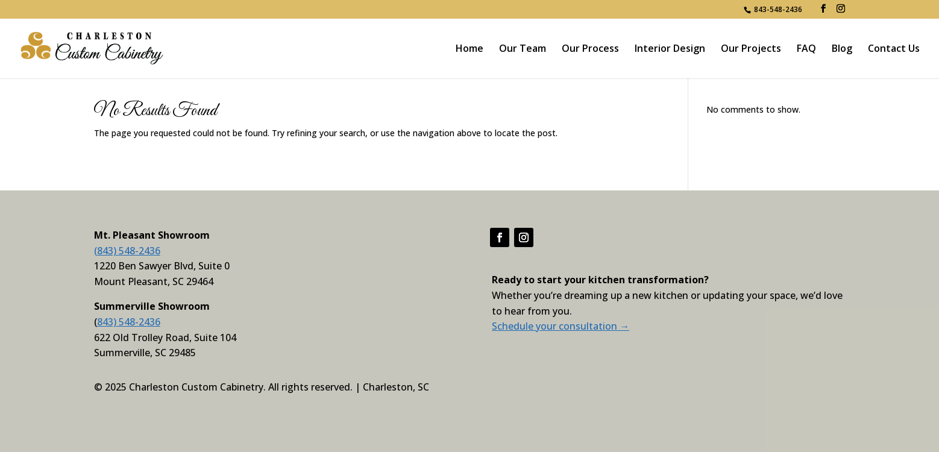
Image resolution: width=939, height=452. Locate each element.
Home (469, 49)
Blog (842, 49)
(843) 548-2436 (127, 250)
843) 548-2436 (128, 321)
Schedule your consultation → (560, 326)
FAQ (806, 49)
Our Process (590, 49)
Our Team (522, 49)
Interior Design (670, 49)
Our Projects (751, 49)
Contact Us (894, 49)
